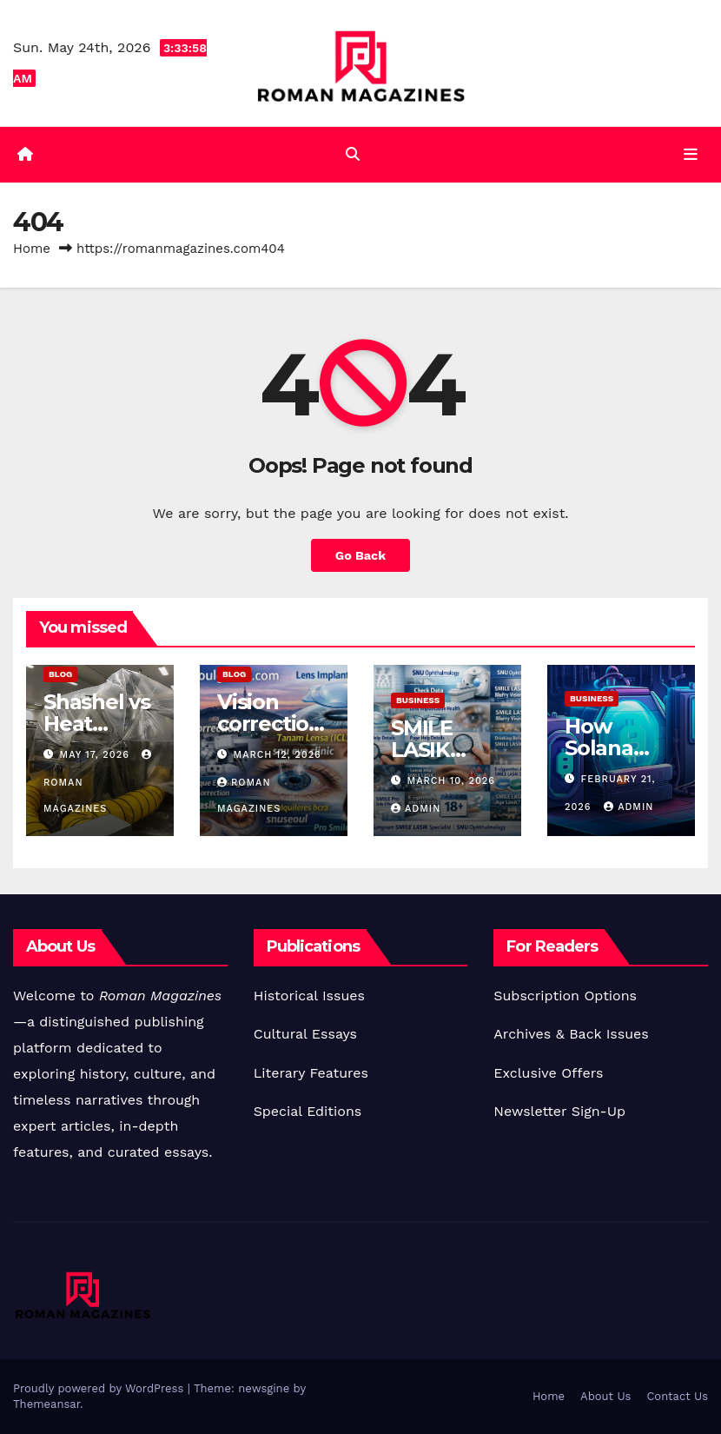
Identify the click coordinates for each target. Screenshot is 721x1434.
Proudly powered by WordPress (100, 1388)
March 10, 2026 (451, 781)
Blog (60, 674)
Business (418, 700)
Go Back (360, 555)
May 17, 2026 (97, 754)
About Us (605, 1396)
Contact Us (677, 1396)
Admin (415, 808)
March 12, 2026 (277, 754)
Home (31, 248)
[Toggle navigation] (690, 154)
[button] (353, 154)
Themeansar (46, 1404)
